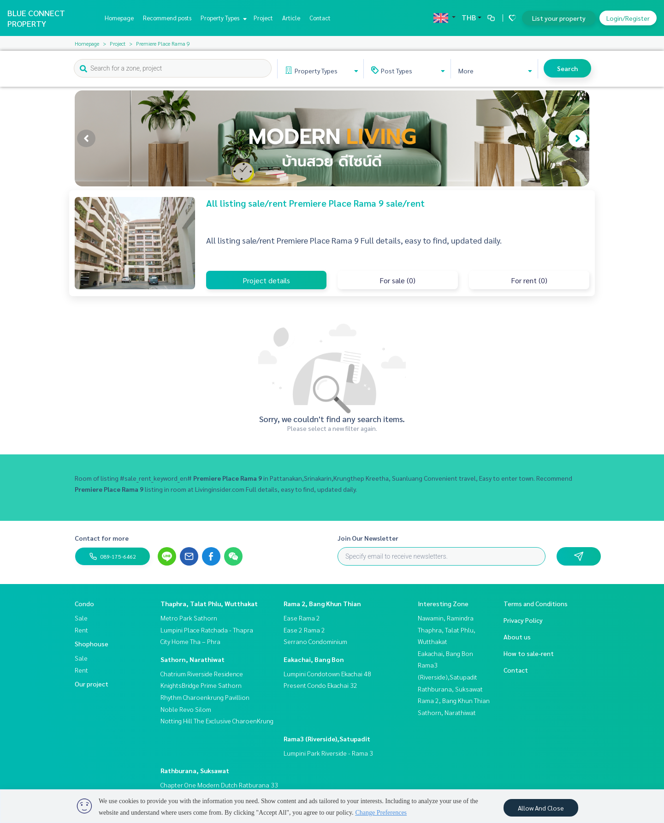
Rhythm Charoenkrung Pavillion (204, 697)
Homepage (119, 18)
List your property (559, 18)
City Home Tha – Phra (190, 641)
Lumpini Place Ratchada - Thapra (206, 630)
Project (263, 18)
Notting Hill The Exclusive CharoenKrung (216, 720)
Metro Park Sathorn (188, 618)
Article (291, 18)
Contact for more (102, 538)
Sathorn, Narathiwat (192, 659)
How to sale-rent (529, 653)
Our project (91, 684)
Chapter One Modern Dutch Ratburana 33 (219, 785)
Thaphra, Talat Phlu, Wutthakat (209, 603)
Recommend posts (167, 18)
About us (517, 636)
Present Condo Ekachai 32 (320, 685)
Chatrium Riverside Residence (201, 673)
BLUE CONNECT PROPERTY (36, 18)
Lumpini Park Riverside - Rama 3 (328, 753)
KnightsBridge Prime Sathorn (201, 685)
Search (567, 68)
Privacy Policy (523, 620)
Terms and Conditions (536, 603)
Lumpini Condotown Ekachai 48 (327, 673)
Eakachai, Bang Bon (314, 659)
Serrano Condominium (315, 641)
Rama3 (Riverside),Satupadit (327, 738)
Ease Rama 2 (302, 618)
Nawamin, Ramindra (446, 618)
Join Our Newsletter (368, 538)
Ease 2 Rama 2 (304, 630)
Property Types (222, 18)
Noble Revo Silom (185, 709)
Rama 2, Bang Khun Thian (322, 603)
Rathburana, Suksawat (194, 770)
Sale (81, 618)
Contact (320, 18)
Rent (81, 630)
